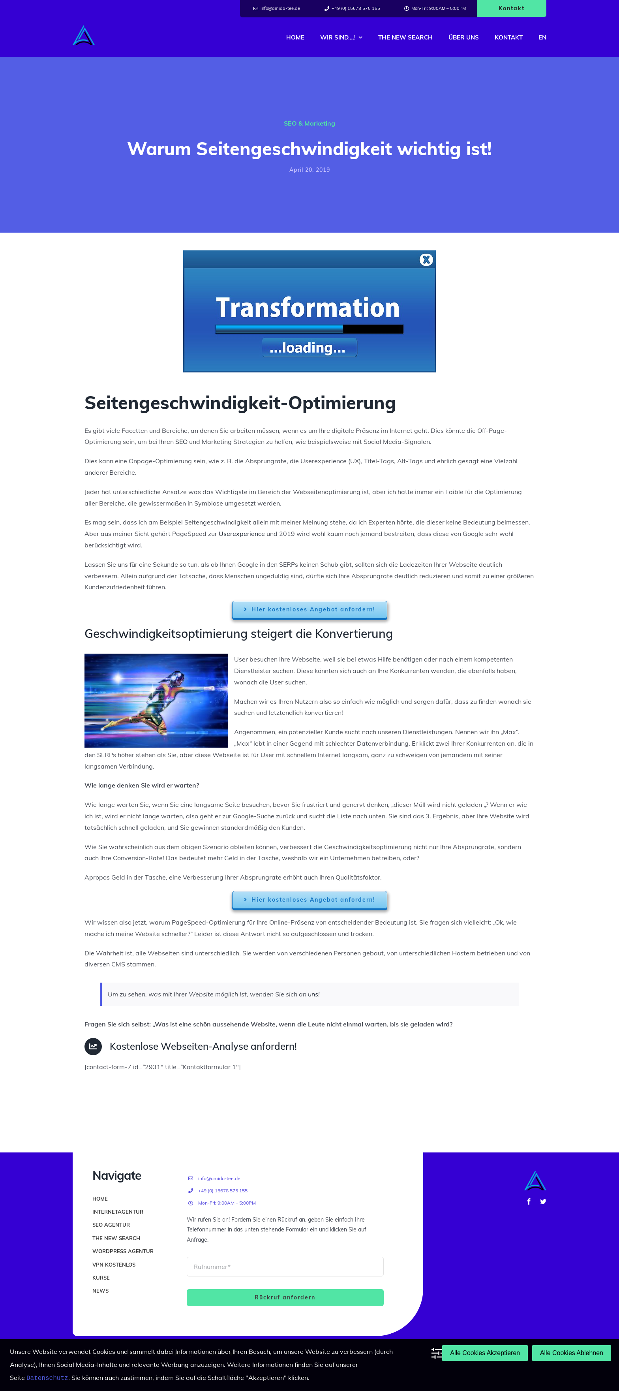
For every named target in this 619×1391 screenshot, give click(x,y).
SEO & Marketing (309, 123)
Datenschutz (47, 1378)
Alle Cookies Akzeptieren (485, 1353)
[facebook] (529, 1201)
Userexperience (242, 534)
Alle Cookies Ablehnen (571, 1353)
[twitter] (543, 1201)
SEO (181, 441)
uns (313, 994)
